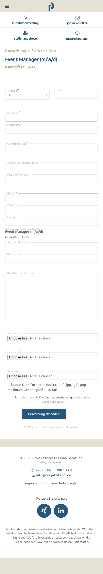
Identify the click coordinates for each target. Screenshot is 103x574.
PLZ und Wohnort (18, 174)
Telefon (12, 205)
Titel (59, 90)
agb (73, 483)
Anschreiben (15, 333)
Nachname (14, 124)
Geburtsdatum (17, 143)
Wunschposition (17, 254)
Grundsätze (80, 541)
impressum (34, 483)
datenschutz (56, 483)
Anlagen (12, 371)
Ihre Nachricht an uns (20, 273)
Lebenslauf (14, 352)
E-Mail (12, 193)
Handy (11, 217)
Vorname (13, 112)
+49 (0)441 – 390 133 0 (51, 469)
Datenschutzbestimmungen (57, 397)
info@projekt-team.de (51, 475)
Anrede (13, 90)
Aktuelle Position (18, 242)
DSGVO (40, 541)
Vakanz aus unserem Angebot (23, 229)
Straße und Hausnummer (23, 162)
